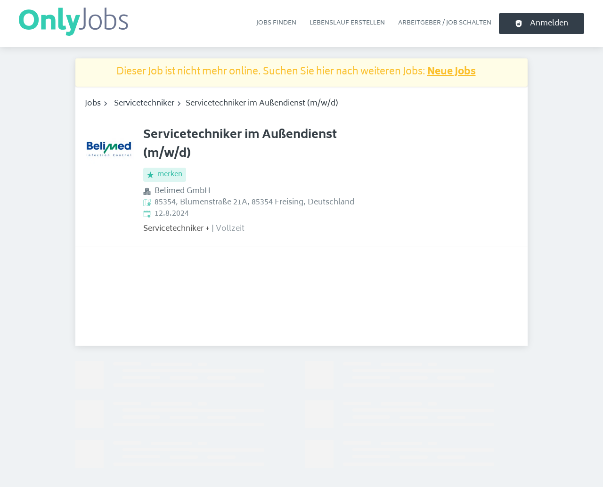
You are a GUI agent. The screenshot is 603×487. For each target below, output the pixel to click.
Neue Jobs (451, 72)
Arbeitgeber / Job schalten (444, 23)
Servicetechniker (144, 103)
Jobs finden (276, 23)
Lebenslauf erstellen (347, 23)
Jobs (93, 103)
